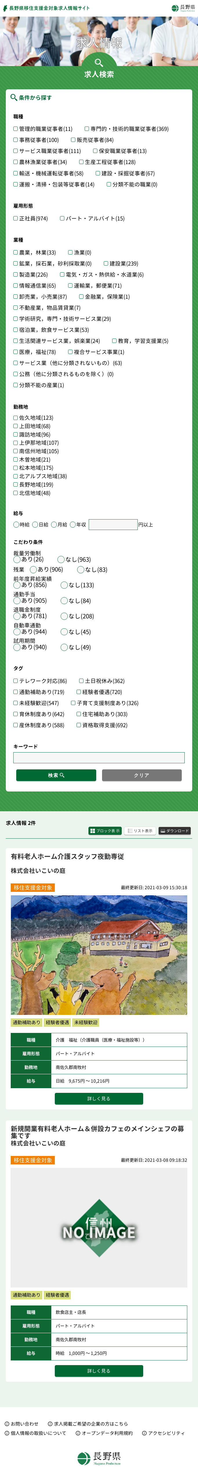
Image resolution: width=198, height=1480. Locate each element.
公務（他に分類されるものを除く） (66, 374)
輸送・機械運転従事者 (51, 173)
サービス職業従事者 (50, 151)
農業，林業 (37, 252)
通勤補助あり (41, 692)
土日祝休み (105, 681)
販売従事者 (95, 140)
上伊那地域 (39, 443)
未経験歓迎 (39, 703)
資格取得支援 (105, 725)
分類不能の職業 (134, 184)
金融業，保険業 (107, 296)
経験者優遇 (102, 692)
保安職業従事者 (123, 151)
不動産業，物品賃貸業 (50, 308)
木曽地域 (34, 459)
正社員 (33, 218)
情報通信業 (37, 285)
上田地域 (34, 426)
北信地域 (34, 493)
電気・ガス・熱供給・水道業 (105, 274)
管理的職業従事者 (45, 129)
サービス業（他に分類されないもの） (70, 363)
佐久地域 (36, 418)
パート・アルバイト (95, 218)
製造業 (33, 274)
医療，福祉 (37, 352)
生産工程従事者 (110, 162)
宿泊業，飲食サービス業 (54, 330)
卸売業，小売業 (43, 296)
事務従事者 (39, 140)
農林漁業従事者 (43, 162)
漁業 (82, 252)
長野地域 (36, 485)
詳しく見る (98, 1098)
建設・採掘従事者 (128, 173)
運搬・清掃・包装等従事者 (57, 184)
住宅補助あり (105, 714)
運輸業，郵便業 (98, 285)
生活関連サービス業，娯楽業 (59, 341)
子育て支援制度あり (108, 703)
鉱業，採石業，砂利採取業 (55, 263)
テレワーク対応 (43, 681)
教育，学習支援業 (143, 341)
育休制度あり (41, 714)
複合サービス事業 (99, 352)
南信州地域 (39, 451)
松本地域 (36, 468)
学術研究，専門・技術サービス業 (65, 319)
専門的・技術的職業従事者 (129, 129)
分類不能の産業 (41, 385)
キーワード (25, 746)
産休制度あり (41, 725)
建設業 (124, 263)
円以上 (145, 524)
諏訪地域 (34, 434)
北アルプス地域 (43, 476)
